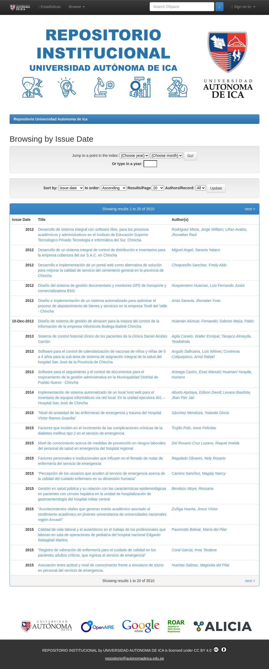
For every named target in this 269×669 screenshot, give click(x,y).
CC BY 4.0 (210, 650)
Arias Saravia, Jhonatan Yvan (196, 300)
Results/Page (139, 188)
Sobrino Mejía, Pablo (236, 321)
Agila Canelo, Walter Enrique (196, 336)
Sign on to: (243, 7)
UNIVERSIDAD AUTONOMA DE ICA (134, 650)
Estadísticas (49, 7)
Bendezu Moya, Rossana (192, 488)
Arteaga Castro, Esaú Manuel (196, 372)
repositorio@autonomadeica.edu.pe (134, 658)
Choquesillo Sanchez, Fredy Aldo (199, 265)
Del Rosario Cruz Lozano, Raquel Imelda (205, 443)
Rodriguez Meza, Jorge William (197, 229)
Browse (77, 7)
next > (250, 209)
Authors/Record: (179, 188)
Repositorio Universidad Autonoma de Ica (50, 119)
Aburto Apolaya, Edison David (196, 392)
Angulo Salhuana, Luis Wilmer (196, 351)
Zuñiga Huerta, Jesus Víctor (195, 509)
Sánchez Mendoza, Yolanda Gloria (200, 413)
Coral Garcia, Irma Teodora (194, 550)
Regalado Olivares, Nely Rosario (199, 458)
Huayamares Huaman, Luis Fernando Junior (208, 285)
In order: (92, 188)
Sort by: (50, 188)
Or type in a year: (127, 164)
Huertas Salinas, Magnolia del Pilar (201, 565)
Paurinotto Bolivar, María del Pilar (199, 529)
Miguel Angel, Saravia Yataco (196, 250)
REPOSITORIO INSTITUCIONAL (70, 650)
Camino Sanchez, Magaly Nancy (199, 473)
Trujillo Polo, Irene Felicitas (194, 428)
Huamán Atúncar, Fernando (194, 321)
